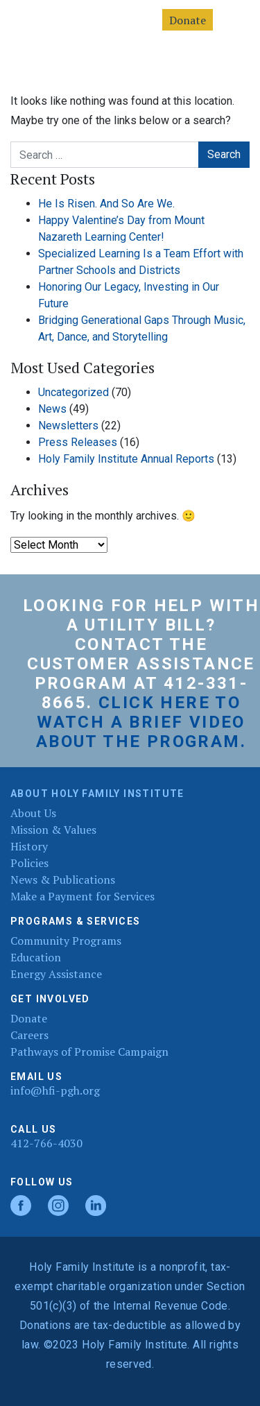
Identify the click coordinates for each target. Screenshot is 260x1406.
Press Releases (77, 442)
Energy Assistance (56, 973)
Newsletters (68, 425)
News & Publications (62, 879)
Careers (29, 1035)
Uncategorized (73, 392)
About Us (33, 813)
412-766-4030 (46, 1143)
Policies (29, 863)
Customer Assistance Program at (141, 673)
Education (35, 957)
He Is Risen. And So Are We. (106, 203)
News (52, 408)
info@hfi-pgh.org (55, 1090)
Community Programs (65, 940)
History (29, 846)
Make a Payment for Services (82, 896)
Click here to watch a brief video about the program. (141, 722)
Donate (187, 20)
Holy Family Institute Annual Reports (126, 458)
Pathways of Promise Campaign (89, 1051)
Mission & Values (53, 829)
